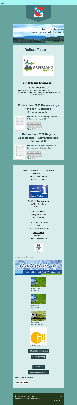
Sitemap (31, 396)
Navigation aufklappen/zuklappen (38, 3)
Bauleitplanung (38, 356)
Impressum (38, 366)
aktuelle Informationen (38, 351)
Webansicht (58, 400)
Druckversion (21, 396)
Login (60, 396)
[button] (34, 123)
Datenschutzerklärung (38, 372)
